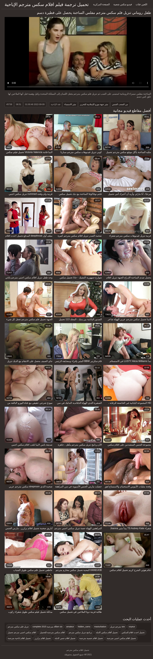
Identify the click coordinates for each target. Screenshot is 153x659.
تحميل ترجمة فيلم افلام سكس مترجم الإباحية (45, 4)
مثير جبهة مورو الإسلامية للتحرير (93, 104)
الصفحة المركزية (100, 4)
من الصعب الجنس (119, 104)
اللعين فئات (140, 4)
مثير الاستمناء (69, 104)
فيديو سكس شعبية (121, 4)
